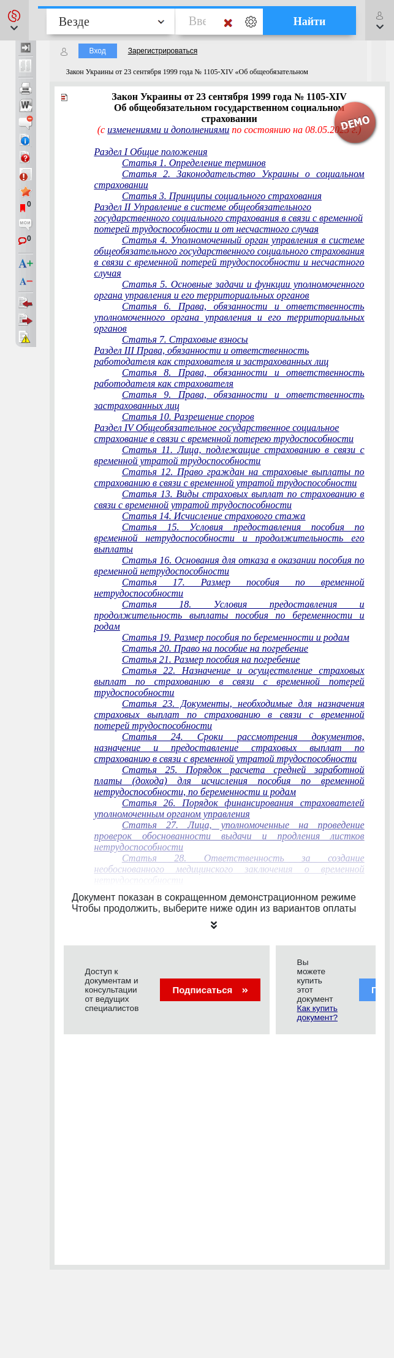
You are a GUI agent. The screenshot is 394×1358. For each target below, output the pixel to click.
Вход (97, 51)
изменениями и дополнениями (168, 129)
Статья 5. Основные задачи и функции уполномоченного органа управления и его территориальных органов (229, 289)
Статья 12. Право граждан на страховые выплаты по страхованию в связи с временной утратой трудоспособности (229, 477)
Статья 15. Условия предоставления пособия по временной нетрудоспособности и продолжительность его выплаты (229, 538)
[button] (14, 20)
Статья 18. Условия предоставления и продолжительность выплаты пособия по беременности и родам (229, 615)
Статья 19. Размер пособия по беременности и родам (235, 637)
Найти (310, 21)
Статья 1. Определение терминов (194, 163)
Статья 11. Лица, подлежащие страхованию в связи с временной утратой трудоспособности (229, 455)
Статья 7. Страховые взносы (185, 339)
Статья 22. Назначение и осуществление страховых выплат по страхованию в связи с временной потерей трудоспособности (229, 681)
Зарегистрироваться (162, 51)
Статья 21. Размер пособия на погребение (211, 659)
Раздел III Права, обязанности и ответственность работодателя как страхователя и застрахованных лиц (211, 356)
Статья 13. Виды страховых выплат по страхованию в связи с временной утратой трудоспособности (229, 499)
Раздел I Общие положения (151, 152)
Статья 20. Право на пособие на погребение (215, 648)
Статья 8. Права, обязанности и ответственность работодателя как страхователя (229, 378)
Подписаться (210, 990)
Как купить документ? (317, 1013)
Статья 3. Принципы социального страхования (222, 196)
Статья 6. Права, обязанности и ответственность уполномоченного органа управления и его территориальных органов (229, 317)
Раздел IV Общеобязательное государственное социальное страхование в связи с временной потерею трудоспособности (224, 433)
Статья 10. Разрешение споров (188, 416)
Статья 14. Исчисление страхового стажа (213, 516)
